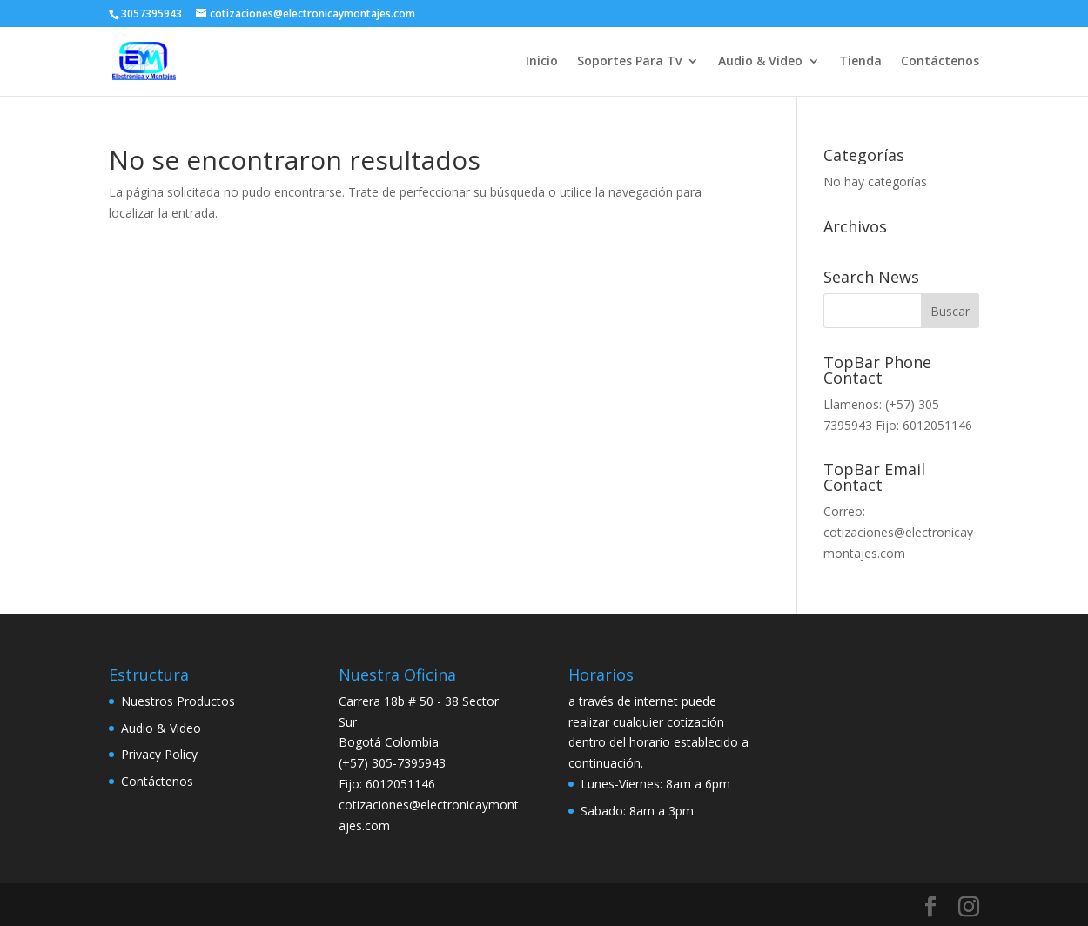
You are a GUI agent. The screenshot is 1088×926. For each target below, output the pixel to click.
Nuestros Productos (178, 701)
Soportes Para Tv (629, 62)
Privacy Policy (159, 754)
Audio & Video (760, 62)
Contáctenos (940, 62)
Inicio (542, 62)
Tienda (860, 62)
